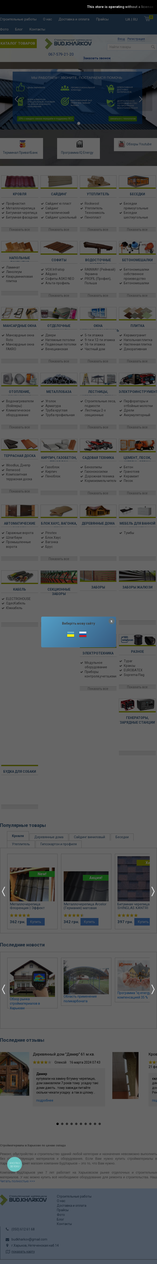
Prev (3, 891)
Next (153, 891)
